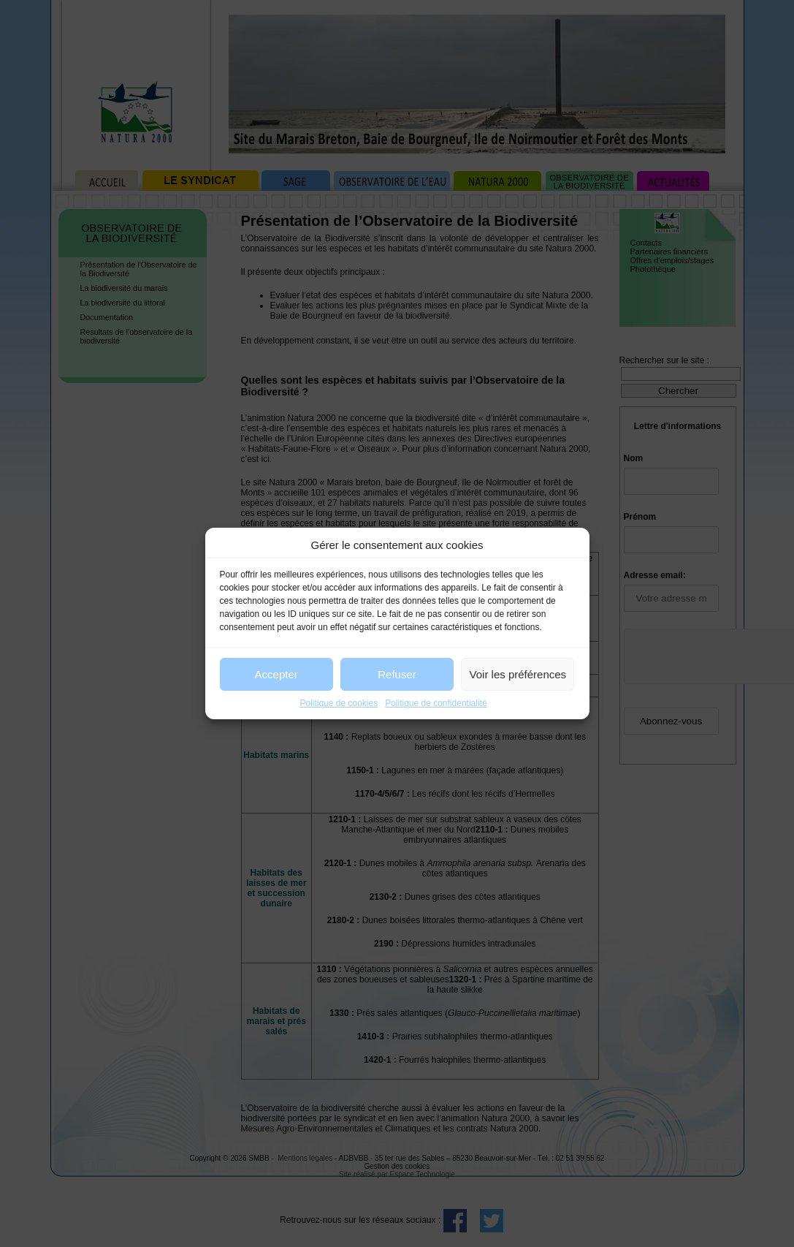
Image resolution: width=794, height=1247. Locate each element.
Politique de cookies (338, 703)
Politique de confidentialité (435, 703)
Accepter (276, 674)
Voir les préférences (518, 674)
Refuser (397, 674)
